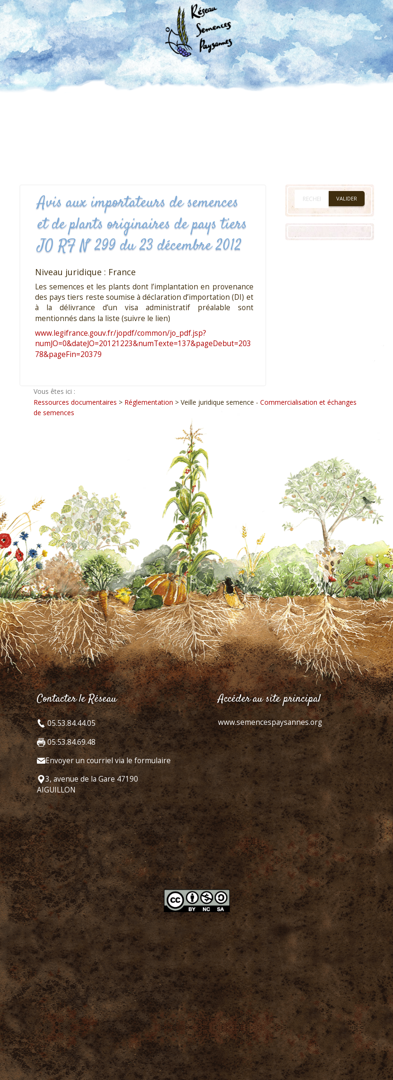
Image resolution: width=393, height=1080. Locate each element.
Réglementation (148, 402)
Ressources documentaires (75, 402)
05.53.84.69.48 (70, 742)
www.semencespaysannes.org (270, 722)
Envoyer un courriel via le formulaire (108, 761)
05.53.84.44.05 (70, 723)
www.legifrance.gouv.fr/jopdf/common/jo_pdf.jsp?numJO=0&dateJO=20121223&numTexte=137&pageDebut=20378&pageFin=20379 (143, 343)
